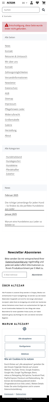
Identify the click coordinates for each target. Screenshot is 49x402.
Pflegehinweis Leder (15, 109)
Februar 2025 (11, 195)
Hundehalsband (14, 156)
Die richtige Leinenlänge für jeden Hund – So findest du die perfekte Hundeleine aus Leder (24, 205)
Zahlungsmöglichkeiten (16, 72)
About (8, 135)
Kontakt (9, 51)
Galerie (8, 125)
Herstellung (10, 130)
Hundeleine (11, 165)
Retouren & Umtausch (16, 56)
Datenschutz (11, 88)
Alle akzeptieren (25, 339)
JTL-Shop (29, 399)
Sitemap (9, 98)
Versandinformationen (16, 77)
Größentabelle (12, 119)
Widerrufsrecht (12, 114)
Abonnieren (37, 274)
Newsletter (10, 82)
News (7, 45)
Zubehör (10, 173)
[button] (31, 3)
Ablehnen (25, 354)
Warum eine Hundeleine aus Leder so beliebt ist (23, 223)
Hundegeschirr (13, 161)
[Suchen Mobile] (20, 10)
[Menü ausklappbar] (3, 1)
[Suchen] (43, 10)
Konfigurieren (25, 346)
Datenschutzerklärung (16, 261)
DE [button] (23, 2)
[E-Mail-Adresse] (14, 275)
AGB (7, 93)
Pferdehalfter (12, 169)
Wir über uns (11, 61)
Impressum (10, 103)
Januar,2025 (11, 214)
